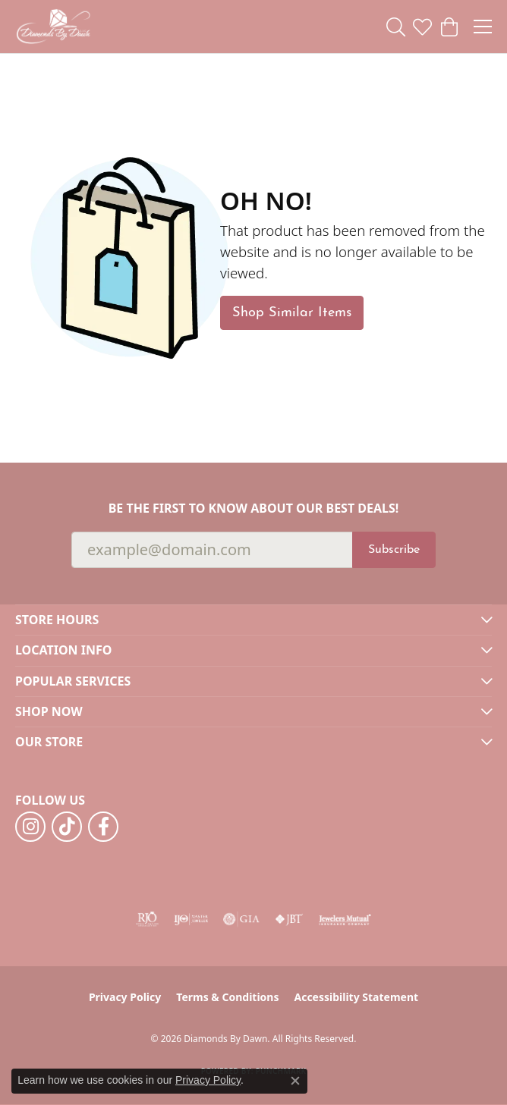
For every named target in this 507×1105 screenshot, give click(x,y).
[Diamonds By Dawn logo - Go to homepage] (53, 26)
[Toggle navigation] (482, 27)
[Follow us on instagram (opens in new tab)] (30, 826)
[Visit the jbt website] (289, 919)
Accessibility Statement (356, 997)
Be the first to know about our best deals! (254, 508)
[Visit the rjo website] (147, 919)
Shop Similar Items (291, 313)
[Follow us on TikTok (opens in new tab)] (67, 826)
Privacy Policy (125, 997)
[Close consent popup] (295, 1080)
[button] (395, 26)
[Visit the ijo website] (191, 919)
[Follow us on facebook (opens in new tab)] (103, 826)
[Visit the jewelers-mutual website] (345, 919)
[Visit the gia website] (241, 919)
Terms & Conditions (227, 997)
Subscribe (394, 550)
